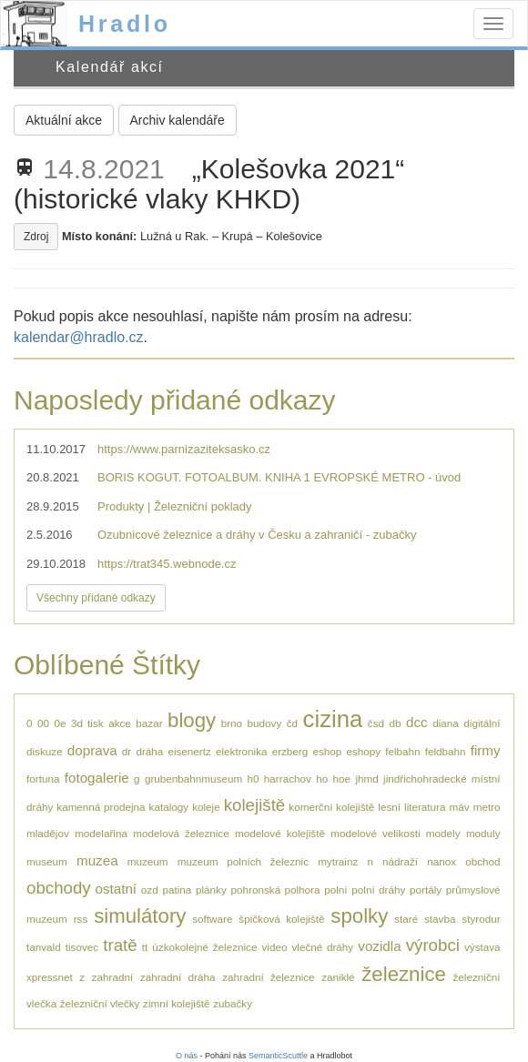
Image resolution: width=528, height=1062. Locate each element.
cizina (333, 719)
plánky (211, 889)
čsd (376, 723)
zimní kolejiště (176, 1003)
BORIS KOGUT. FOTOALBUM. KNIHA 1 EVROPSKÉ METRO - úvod (279, 477)
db (395, 723)
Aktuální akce (63, 120)
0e (60, 723)
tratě (120, 945)
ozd (149, 889)
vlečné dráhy (323, 947)
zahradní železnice (268, 977)
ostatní (116, 888)
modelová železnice (180, 833)
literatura (424, 807)
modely (443, 833)
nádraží (400, 861)
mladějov (47, 833)
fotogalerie (97, 777)
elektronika (242, 751)
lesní (389, 807)
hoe (342, 778)
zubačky (232, 1003)
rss (81, 919)
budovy (265, 723)
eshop (326, 751)
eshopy (363, 751)
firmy (486, 750)
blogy (192, 720)
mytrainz (338, 861)
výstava (482, 947)
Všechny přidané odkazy (96, 598)
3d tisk (87, 723)
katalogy (169, 807)
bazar (149, 723)
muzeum (147, 861)
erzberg (290, 751)
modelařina (101, 833)
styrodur (481, 919)
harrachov (287, 778)
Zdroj (36, 236)
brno (231, 723)
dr (126, 751)
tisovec (82, 947)
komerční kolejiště (331, 807)
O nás (187, 1055)
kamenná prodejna (100, 807)
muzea (97, 860)
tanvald (43, 947)
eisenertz (189, 751)
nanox (441, 861)
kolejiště (255, 804)
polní (335, 889)
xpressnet (49, 977)
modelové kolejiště (280, 833)
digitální (481, 723)
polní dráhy (378, 889)
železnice (403, 974)
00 (43, 723)
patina (176, 889)
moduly (483, 833)
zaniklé (337, 977)
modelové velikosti (375, 833)
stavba (439, 919)
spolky (359, 916)
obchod (482, 861)
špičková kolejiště (281, 919)
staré (406, 919)
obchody (58, 887)
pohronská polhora (275, 889)
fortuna (42, 778)
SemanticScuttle (278, 1055)
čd (292, 723)
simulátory (140, 916)
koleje (206, 807)
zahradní (112, 977)
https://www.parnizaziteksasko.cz (183, 449)
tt (145, 947)
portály (426, 889)
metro (487, 807)
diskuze (44, 751)
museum (46, 861)
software (212, 919)
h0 (253, 778)
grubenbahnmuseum (193, 778)
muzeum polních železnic (243, 861)
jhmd (366, 778)
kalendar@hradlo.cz (79, 337)
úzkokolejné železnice (204, 947)
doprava (92, 750)
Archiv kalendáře (177, 120)
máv (460, 807)
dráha (149, 751)
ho (322, 778)
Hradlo (124, 23)
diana (445, 723)
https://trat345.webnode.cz (166, 564)
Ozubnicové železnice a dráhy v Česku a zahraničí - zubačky (256, 534)
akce (119, 723)
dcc (417, 722)
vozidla (379, 946)
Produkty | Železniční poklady (174, 506)
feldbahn (445, 751)
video (274, 947)
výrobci (433, 945)
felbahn (402, 751)
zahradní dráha (178, 977)
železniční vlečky (100, 1003)
